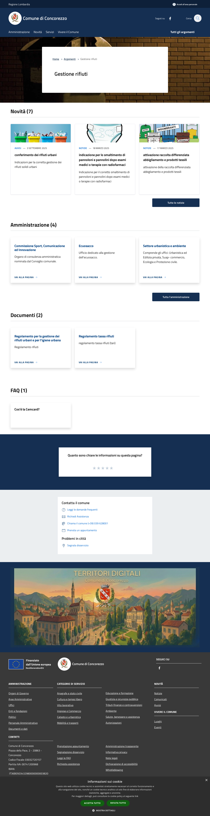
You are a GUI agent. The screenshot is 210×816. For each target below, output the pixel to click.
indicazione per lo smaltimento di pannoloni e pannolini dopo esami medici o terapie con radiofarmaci (102, 159)
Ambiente (111, 711)
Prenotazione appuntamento (73, 746)
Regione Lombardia (19, 4)
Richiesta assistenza (68, 764)
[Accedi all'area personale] (184, 4)
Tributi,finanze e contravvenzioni (124, 705)
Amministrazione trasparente (122, 746)
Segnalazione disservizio (70, 752)
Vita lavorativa (65, 705)
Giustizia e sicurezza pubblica (122, 699)
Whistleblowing (114, 770)
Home (55, 59)
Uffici (11, 705)
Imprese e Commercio (69, 711)
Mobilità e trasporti (67, 723)
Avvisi (18, 148)
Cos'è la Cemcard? (27, 409)
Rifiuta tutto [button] (118, 803)
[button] (105, 810)
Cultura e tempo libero (69, 699)
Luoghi (158, 721)
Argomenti (70, 59)
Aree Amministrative (20, 699)
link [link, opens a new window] (136, 796)
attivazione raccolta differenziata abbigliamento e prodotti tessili (166, 157)
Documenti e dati (18, 729)
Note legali (112, 758)
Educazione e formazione (119, 693)
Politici (12, 717)
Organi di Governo (19, 693)
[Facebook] (168, 18)
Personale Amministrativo (23, 723)
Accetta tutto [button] (92, 803)
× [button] (206, 780)
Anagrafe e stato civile (69, 693)
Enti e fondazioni (18, 711)
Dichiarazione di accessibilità (121, 764)
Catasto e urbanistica (69, 717)
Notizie (83, 148)
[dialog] (105, 796)
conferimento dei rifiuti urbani (36, 154)
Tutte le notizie (176, 203)
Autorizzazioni (114, 723)
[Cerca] (197, 18)
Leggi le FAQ (64, 758)
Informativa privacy (116, 752)
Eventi (157, 727)
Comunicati (160, 699)
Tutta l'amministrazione (176, 297)
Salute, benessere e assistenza (123, 717)
